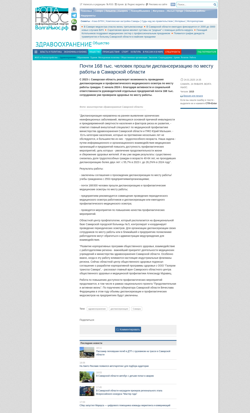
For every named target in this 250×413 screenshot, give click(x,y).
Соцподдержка (165, 57)
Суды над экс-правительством (157, 21)
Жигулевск (159, 11)
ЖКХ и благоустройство (46, 57)
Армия (176, 57)
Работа (193, 57)
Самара (99, 11)
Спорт (125, 51)
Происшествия (111, 51)
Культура (136, 51)
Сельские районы (195, 11)
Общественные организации (134, 57)
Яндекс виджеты (135, 4)
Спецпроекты (172, 51)
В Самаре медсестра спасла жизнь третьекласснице (113, 26)
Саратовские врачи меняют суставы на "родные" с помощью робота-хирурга (150, 30)
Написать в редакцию (92, 4)
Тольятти (110, 11)
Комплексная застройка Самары (123, 21)
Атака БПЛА (98, 21)
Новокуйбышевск (140, 11)
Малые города (175, 11)
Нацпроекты (88, 15)
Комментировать (128, 329)
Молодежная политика (108, 57)
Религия (184, 57)
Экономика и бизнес (75, 51)
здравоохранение (97, 309)
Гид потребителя (207, 51)
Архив (119, 4)
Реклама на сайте (156, 4)
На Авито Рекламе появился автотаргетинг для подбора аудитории (114, 366)
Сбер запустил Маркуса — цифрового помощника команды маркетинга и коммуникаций (125, 405)
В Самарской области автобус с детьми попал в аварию (125, 376)
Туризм (93, 57)
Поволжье (86, 11)
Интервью (180, 21)
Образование (83, 57)
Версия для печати (193, 96)
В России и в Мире (153, 51)
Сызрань (123, 11)
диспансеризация (119, 309)
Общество (101, 42)
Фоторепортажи (195, 21)
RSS (110, 4)
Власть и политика (51, 51)
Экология (152, 57)
